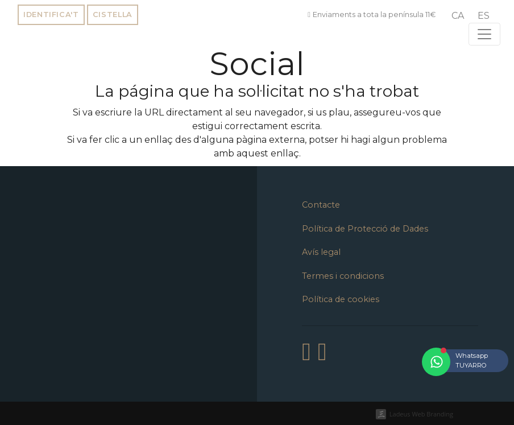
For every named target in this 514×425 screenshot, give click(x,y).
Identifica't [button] (51, 14)
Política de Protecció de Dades (365, 229)
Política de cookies (340, 299)
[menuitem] (458, 16)
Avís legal (321, 252)
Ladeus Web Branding (421, 414)
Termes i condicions (343, 276)
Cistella (112, 14)
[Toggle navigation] (484, 34)
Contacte (321, 205)
